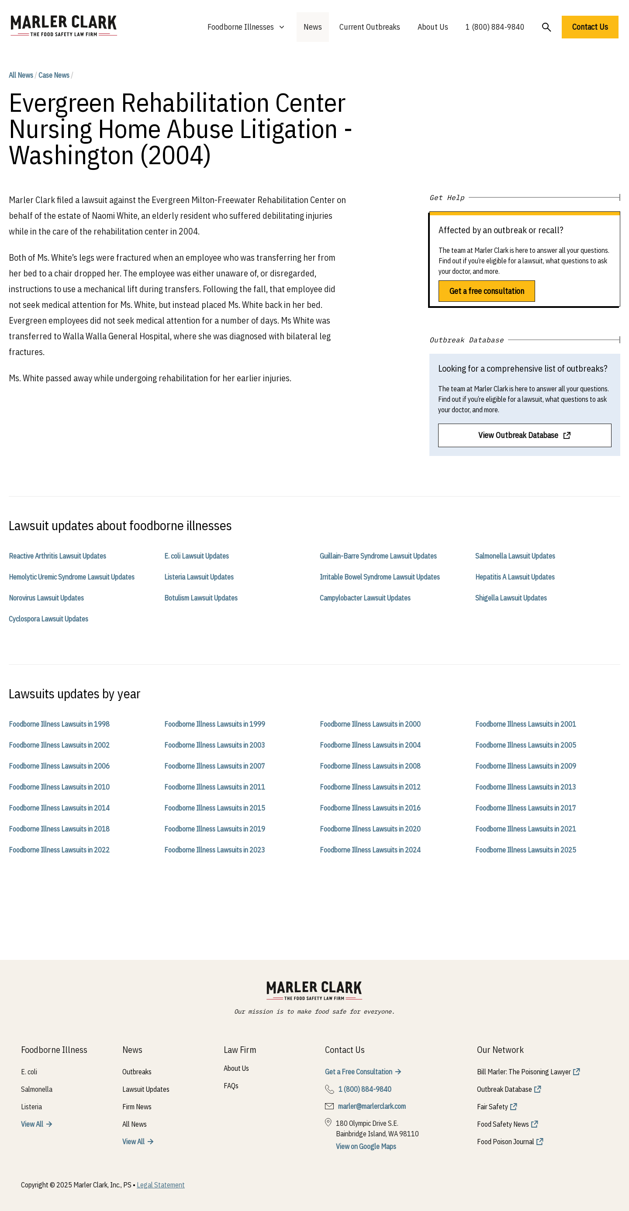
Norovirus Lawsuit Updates (46, 597)
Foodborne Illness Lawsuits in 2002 (59, 745)
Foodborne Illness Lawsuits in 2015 (214, 808)
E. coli (29, 1071)
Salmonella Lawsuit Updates (515, 556)
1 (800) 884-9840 (495, 27)
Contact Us (590, 27)
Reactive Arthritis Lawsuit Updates (57, 556)
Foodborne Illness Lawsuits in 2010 (59, 787)
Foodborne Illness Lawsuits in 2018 (59, 829)
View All (32, 1124)
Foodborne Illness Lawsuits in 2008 (370, 766)
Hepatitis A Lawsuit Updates (515, 577)
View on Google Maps (366, 1146)
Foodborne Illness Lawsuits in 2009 (525, 766)
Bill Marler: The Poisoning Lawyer (524, 1071)
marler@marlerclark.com (372, 1106)
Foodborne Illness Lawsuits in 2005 (525, 745)
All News (21, 75)
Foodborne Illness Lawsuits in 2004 (370, 745)
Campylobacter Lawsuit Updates (365, 597)
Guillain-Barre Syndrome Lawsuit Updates (378, 556)
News (313, 27)
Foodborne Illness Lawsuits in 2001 (525, 724)
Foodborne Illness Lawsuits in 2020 (370, 829)
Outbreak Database (504, 1089)
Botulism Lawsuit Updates (201, 597)
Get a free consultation (486, 291)
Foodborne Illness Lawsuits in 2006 (59, 766)
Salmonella (36, 1089)
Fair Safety (492, 1106)
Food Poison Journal (505, 1141)
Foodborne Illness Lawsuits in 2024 (370, 849)
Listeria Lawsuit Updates (199, 577)
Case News (53, 75)
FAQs (231, 1085)
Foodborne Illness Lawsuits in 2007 (214, 766)
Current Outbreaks (369, 27)
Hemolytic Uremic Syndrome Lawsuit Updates (72, 577)
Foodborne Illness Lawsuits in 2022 (59, 849)
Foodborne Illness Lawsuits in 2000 (370, 724)
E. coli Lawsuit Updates (196, 556)
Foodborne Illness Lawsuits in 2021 (525, 829)
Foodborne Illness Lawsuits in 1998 (59, 724)
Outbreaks (137, 1071)
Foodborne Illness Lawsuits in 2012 (370, 787)
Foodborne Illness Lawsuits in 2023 (214, 849)
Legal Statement (161, 1184)
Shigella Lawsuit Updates (511, 597)
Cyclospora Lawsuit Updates (48, 618)
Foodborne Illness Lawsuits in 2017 (525, 808)
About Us (433, 27)
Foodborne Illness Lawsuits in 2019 (214, 829)
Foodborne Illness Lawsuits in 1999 (214, 724)
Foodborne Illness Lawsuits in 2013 (525, 787)
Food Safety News (503, 1124)
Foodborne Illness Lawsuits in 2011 (214, 787)
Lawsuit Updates (145, 1089)
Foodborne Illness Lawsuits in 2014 (59, 808)
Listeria (31, 1106)
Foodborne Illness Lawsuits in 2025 (525, 849)
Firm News (137, 1106)
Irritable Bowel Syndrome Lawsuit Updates (380, 577)
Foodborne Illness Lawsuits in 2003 (214, 745)
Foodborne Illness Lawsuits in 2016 (370, 808)
